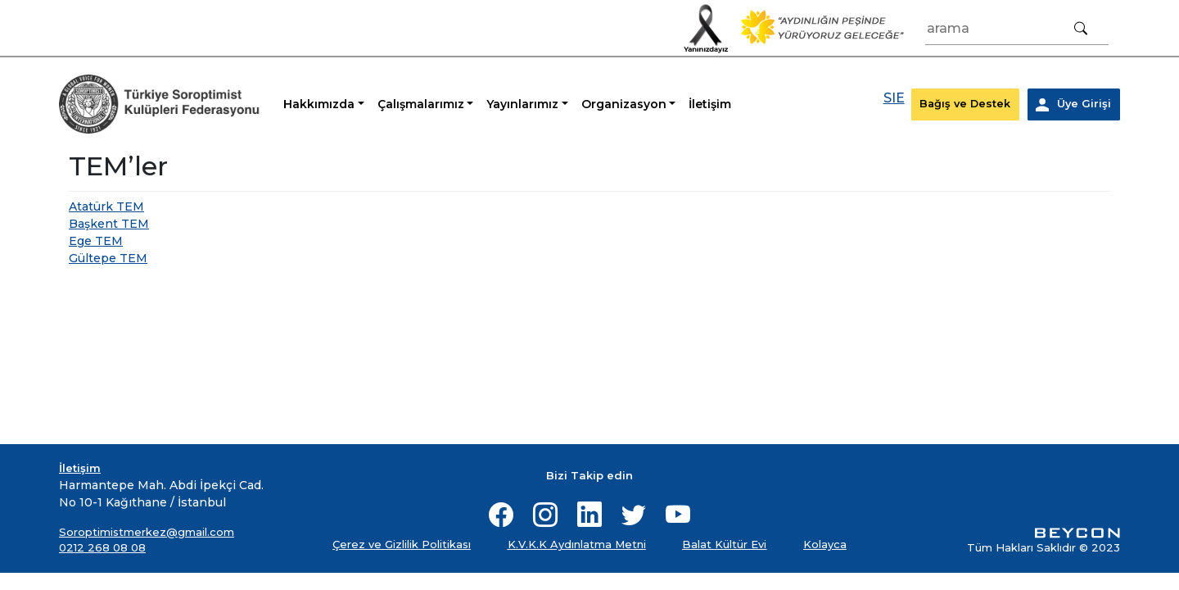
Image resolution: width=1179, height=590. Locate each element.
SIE (894, 98)
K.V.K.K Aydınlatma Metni (577, 544)
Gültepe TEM (108, 258)
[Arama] (1017, 28)
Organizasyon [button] (623, 104)
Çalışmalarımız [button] (420, 104)
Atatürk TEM (106, 206)
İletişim (710, 104)
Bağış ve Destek (964, 104)
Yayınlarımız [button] (522, 104)
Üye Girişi (1073, 104)
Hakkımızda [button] (319, 104)
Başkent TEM (109, 223)
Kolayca (825, 544)
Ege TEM (96, 241)
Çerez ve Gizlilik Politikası (401, 544)
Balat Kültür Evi (724, 544)
